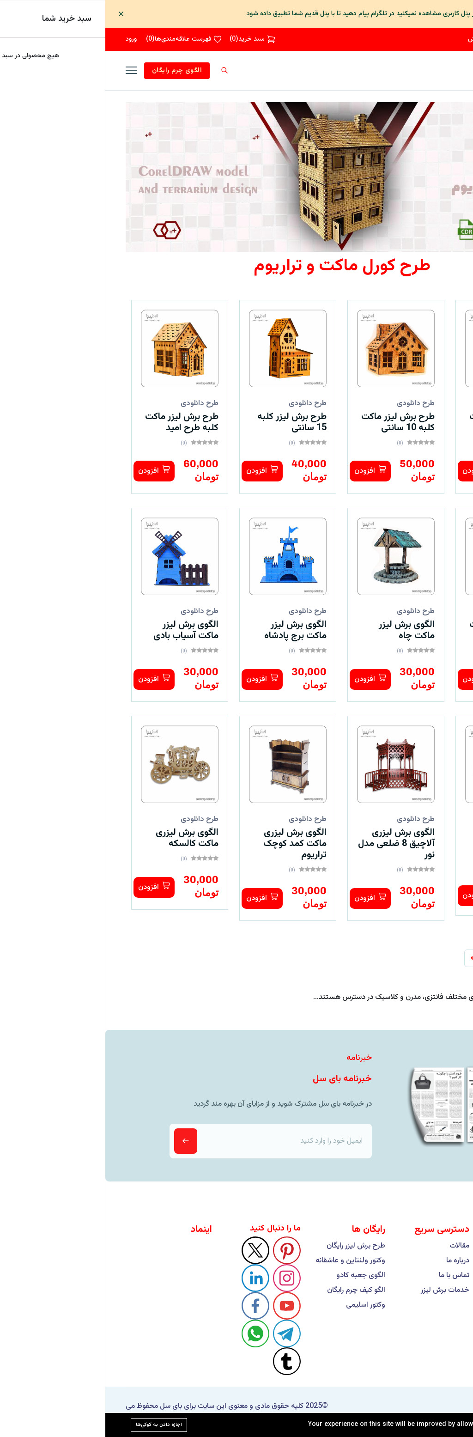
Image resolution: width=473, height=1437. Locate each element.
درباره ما (352, 1261)
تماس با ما (349, 1275)
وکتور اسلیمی (260, 1305)
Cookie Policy (427, 1425)
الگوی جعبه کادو (255, 1275)
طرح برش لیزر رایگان (250, 1246)
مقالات (354, 1246)
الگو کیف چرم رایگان (251, 1290)
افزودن (373, 471)
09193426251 (432, 39)
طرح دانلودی (418, 403)
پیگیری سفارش (382, 39)
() (147, 39)
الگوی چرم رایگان (72, 71)
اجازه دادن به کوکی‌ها (53, 1424)
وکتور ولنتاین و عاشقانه (245, 1261)
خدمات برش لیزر (339, 1290)
